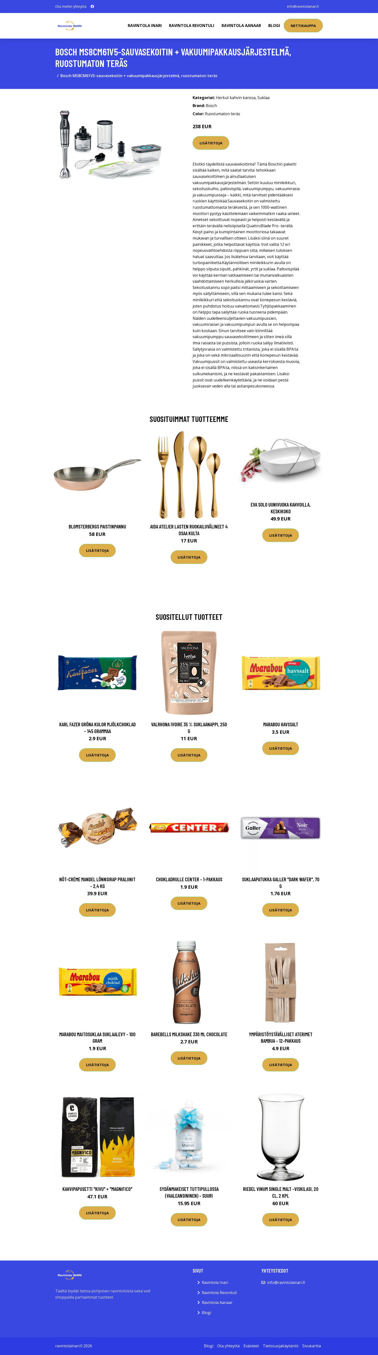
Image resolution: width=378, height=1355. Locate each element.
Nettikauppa (303, 25)
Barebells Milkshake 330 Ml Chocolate (189, 1034)
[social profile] (92, 6)
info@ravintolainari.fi (303, 6)
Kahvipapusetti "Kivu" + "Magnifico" (97, 1189)
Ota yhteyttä (228, 1345)
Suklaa (263, 97)
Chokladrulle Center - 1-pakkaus (189, 879)
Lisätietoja (211, 142)
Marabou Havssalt (280, 724)
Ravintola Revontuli (191, 25)
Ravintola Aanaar (241, 25)
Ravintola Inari (145, 25)
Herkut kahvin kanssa (236, 97)
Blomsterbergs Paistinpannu (97, 526)
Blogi (274, 25)
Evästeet (251, 1345)
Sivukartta (311, 1345)
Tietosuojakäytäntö (280, 1345)
